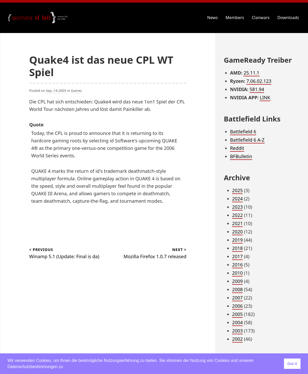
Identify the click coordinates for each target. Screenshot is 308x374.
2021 (237, 223)
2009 (237, 281)
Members (235, 17)
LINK (265, 97)
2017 (237, 256)
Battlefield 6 (243, 131)
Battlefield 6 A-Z (247, 140)
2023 (237, 207)
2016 (237, 265)
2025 (237, 190)
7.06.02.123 (258, 81)
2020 (237, 232)
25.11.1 (251, 73)
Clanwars (261, 17)
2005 (237, 314)
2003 (237, 331)
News (212, 17)
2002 (237, 339)
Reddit (237, 148)
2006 (237, 306)
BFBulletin (241, 156)
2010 (237, 273)
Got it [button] (292, 364)
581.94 (257, 89)
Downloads (288, 17)
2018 (237, 248)
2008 (237, 289)
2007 (237, 298)
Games (76, 90)
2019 (237, 240)
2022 (237, 215)
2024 (237, 199)
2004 (237, 322)
